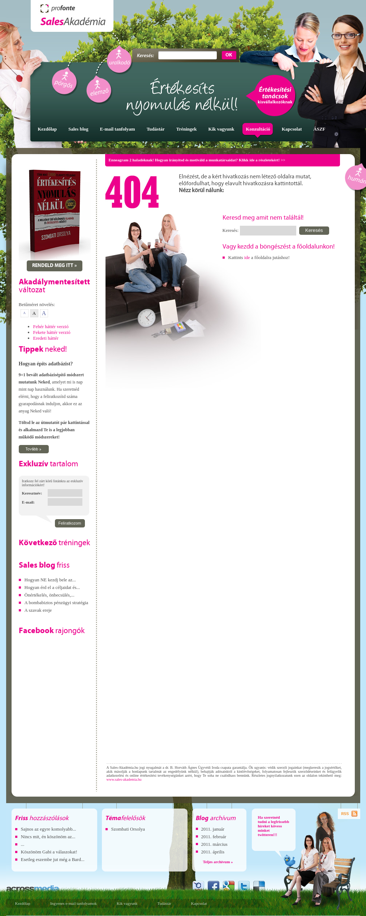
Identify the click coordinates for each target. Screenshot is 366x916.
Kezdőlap (22, 903)
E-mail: (28, 502)
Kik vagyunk (127, 903)
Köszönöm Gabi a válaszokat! (49, 851)
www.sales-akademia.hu (124, 779)
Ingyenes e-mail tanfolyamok (73, 903)
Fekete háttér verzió (51, 332)
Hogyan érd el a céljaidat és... (52, 587)
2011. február (214, 836)
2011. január (213, 829)
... (23, 844)
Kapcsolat (199, 903)
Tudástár (164, 903)
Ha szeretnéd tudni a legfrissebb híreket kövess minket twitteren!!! (273, 826)
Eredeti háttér (46, 338)
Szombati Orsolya (128, 829)
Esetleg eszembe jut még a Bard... (53, 859)
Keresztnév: (32, 493)
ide (247, 257)
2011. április (213, 851)
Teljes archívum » (218, 862)
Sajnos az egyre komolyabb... (48, 829)
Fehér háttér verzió (51, 326)
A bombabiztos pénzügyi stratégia (57, 602)
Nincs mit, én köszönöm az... (48, 836)
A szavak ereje (38, 610)
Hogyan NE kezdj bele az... (50, 579)
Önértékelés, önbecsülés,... (50, 595)
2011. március (214, 844)
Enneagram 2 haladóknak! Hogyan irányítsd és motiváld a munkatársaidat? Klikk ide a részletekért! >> (197, 160)
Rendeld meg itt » (54, 265)
